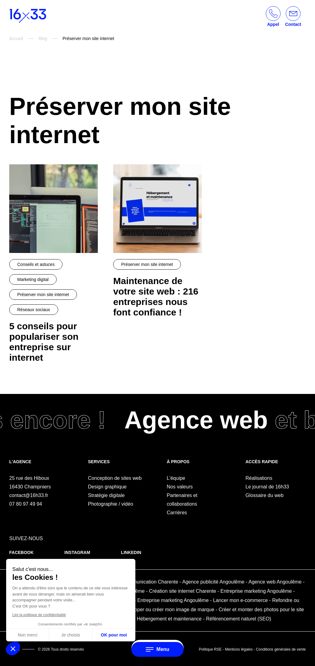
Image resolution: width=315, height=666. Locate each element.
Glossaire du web (264, 495)
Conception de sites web (115, 478)
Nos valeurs (180, 486)
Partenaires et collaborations (182, 500)
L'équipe (176, 478)
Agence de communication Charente (138, 581)
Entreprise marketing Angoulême (256, 591)
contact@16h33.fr (28, 495)
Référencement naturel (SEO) (238, 618)
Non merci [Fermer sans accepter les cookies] (28, 634)
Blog (42, 38)
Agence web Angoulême (275, 581)
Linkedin (131, 552)
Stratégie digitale (106, 495)
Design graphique (107, 486)
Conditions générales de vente (281, 649)
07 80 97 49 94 (25, 504)
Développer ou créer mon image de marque (166, 609)
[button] (13, 648)
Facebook (21, 552)
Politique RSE (210, 649)
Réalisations (258, 478)
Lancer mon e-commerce (240, 600)
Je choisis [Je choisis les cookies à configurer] (70, 634)
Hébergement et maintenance (169, 618)
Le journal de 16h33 (267, 486)
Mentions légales (239, 649)
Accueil (16, 38)
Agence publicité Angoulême (213, 581)
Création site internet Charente (182, 591)
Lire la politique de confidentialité (39, 615)
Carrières (177, 512)
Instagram (77, 552)
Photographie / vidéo (110, 504)
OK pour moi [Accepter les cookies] (114, 634)
